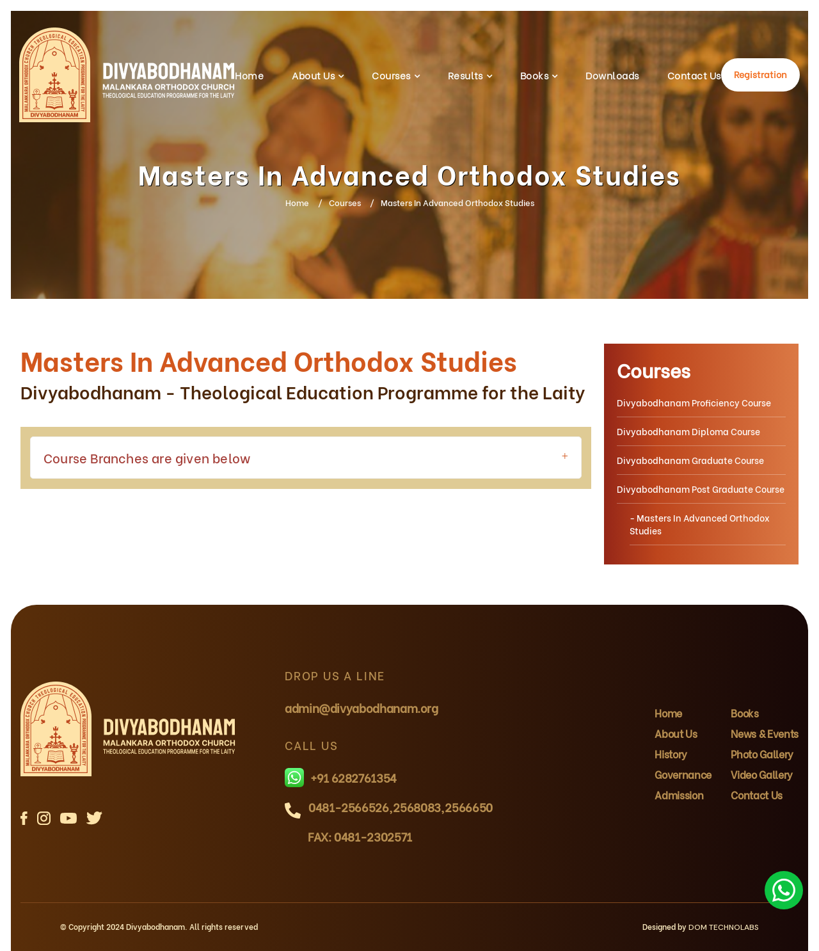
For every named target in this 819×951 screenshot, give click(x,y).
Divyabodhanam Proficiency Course (694, 402)
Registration (760, 74)
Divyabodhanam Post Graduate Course (700, 488)
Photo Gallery (762, 753)
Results (465, 75)
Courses (391, 75)
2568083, (418, 806)
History (671, 753)
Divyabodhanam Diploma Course (688, 431)
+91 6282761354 (341, 777)
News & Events (765, 733)
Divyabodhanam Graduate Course (690, 460)
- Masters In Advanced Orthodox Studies (700, 524)
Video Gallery (762, 774)
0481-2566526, (350, 806)
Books (534, 75)
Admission (679, 794)
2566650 (468, 806)
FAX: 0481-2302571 (360, 836)
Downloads (612, 75)
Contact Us (694, 75)
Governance (683, 774)
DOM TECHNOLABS (723, 927)
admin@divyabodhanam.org (361, 707)
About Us (313, 75)
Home (249, 75)
